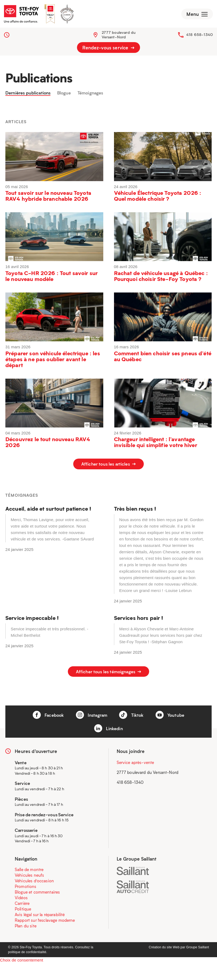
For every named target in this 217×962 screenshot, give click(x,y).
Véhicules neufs (29, 874)
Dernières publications (29, 95)
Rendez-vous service (108, 49)
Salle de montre (29, 868)
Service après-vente (135, 761)
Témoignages (96, 95)
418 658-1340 (199, 36)
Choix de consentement (21, 959)
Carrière (22, 902)
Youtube (172, 714)
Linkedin (108, 727)
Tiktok (132, 714)
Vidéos (21, 896)
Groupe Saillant (197, 946)
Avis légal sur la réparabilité (40, 913)
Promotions (25, 885)
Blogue (68, 95)
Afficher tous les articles (108, 466)
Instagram (91, 714)
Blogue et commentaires (37, 891)
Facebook (46, 714)
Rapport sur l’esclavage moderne (45, 919)
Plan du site (25, 924)
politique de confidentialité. (27, 951)
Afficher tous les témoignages (108, 672)
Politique (23, 907)
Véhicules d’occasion (34, 879)
